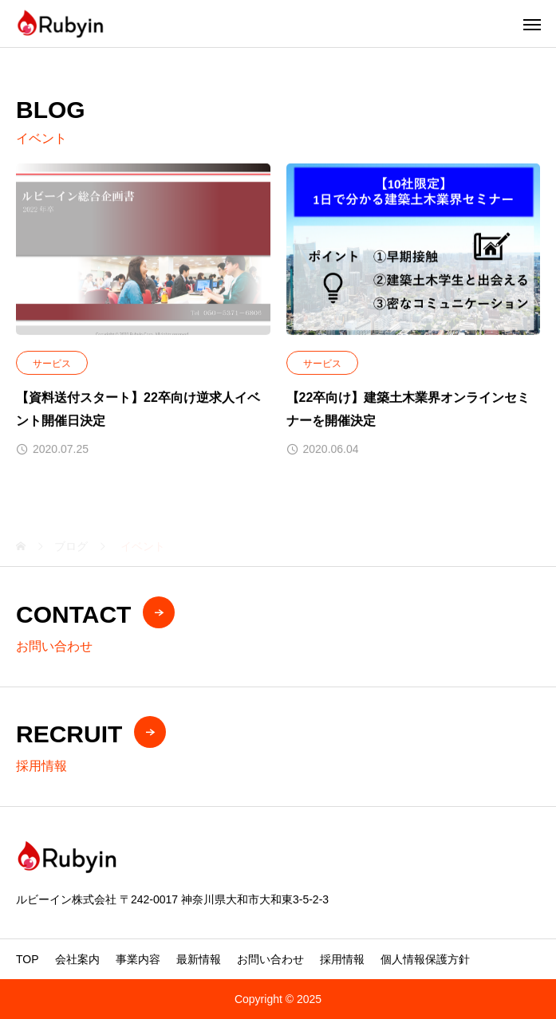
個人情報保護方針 (425, 959)
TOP (27, 959)
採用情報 (342, 959)
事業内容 (138, 959)
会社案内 (77, 959)
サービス (52, 364)
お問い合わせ (270, 959)
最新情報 (198, 959)
